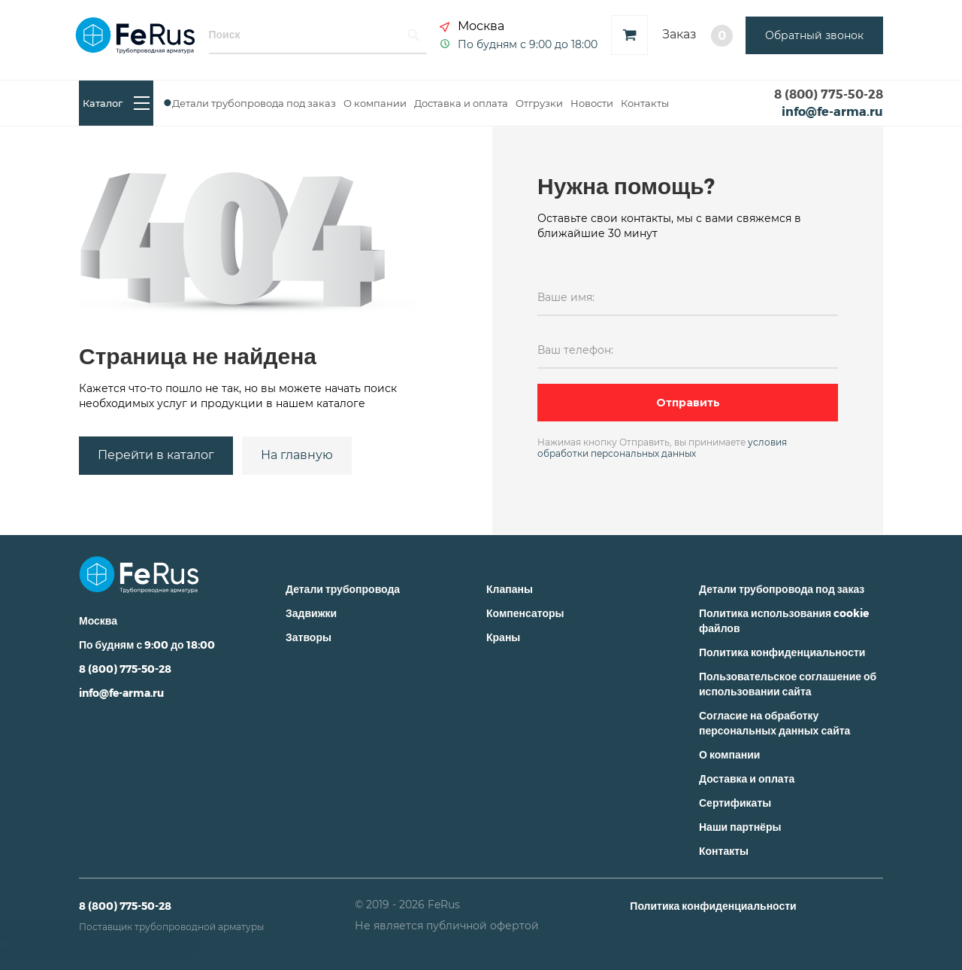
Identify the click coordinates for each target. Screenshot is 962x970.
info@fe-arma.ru (832, 111)
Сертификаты (735, 802)
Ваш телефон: (575, 350)
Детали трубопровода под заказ (254, 103)
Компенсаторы (525, 613)
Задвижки (311, 613)
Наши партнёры (740, 826)
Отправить (688, 402)
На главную (297, 455)
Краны (503, 637)
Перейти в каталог (156, 455)
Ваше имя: (565, 297)
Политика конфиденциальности (782, 652)
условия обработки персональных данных (662, 447)
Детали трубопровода (343, 588)
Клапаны (509, 588)
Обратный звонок (814, 35)
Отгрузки (539, 103)
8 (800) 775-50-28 (828, 94)
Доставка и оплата (461, 103)
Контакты (645, 103)
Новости (591, 103)
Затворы (308, 637)
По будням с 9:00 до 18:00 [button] (527, 43)
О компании (375, 103)
